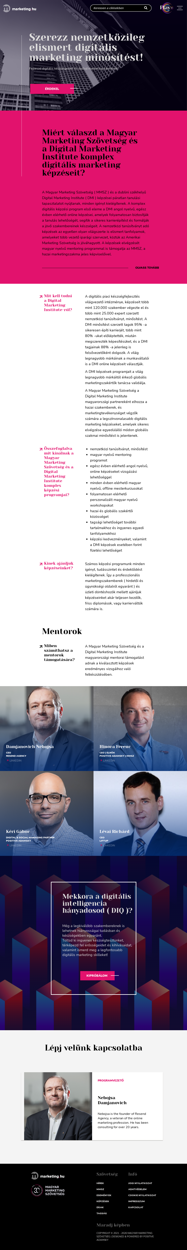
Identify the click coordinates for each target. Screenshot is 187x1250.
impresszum (136, 1201)
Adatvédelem (137, 1189)
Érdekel (52, 89)
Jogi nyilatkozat (140, 1183)
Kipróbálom (96, 976)
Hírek (100, 1183)
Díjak (100, 1207)
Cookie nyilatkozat (142, 1195)
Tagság (102, 1213)
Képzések (103, 1201)
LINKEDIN (16, 761)
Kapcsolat (135, 1207)
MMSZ (100, 1189)
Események (104, 1195)
